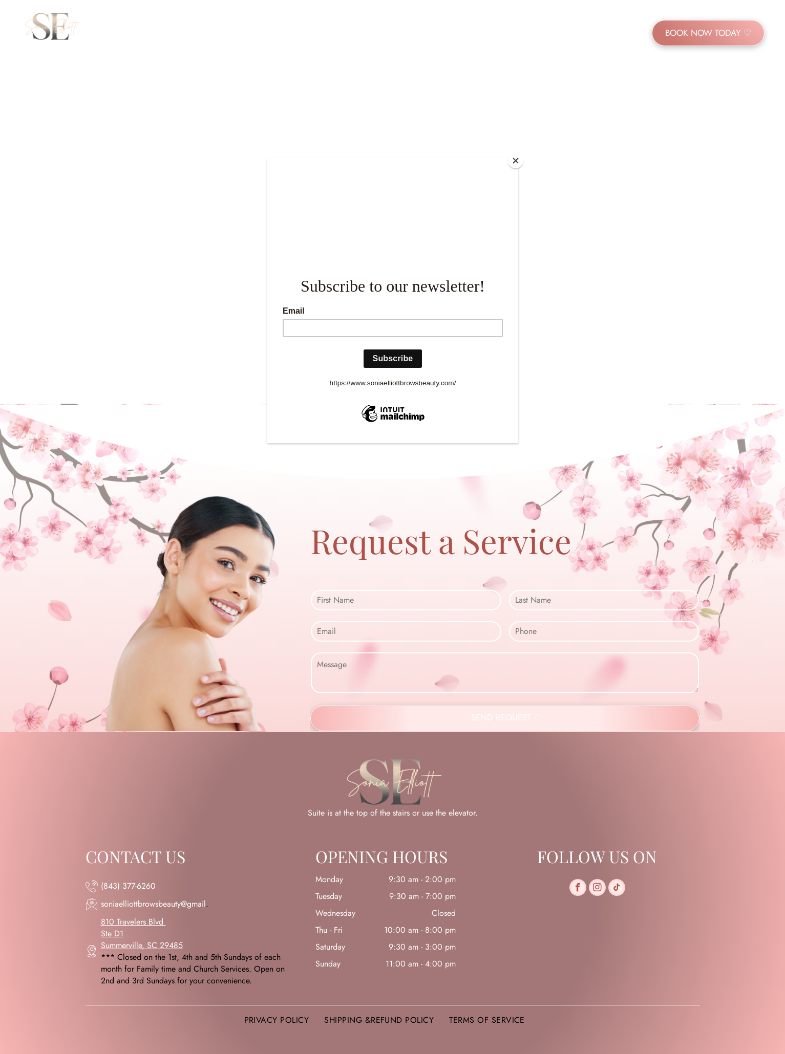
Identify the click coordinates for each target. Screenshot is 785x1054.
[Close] (515, 160)
